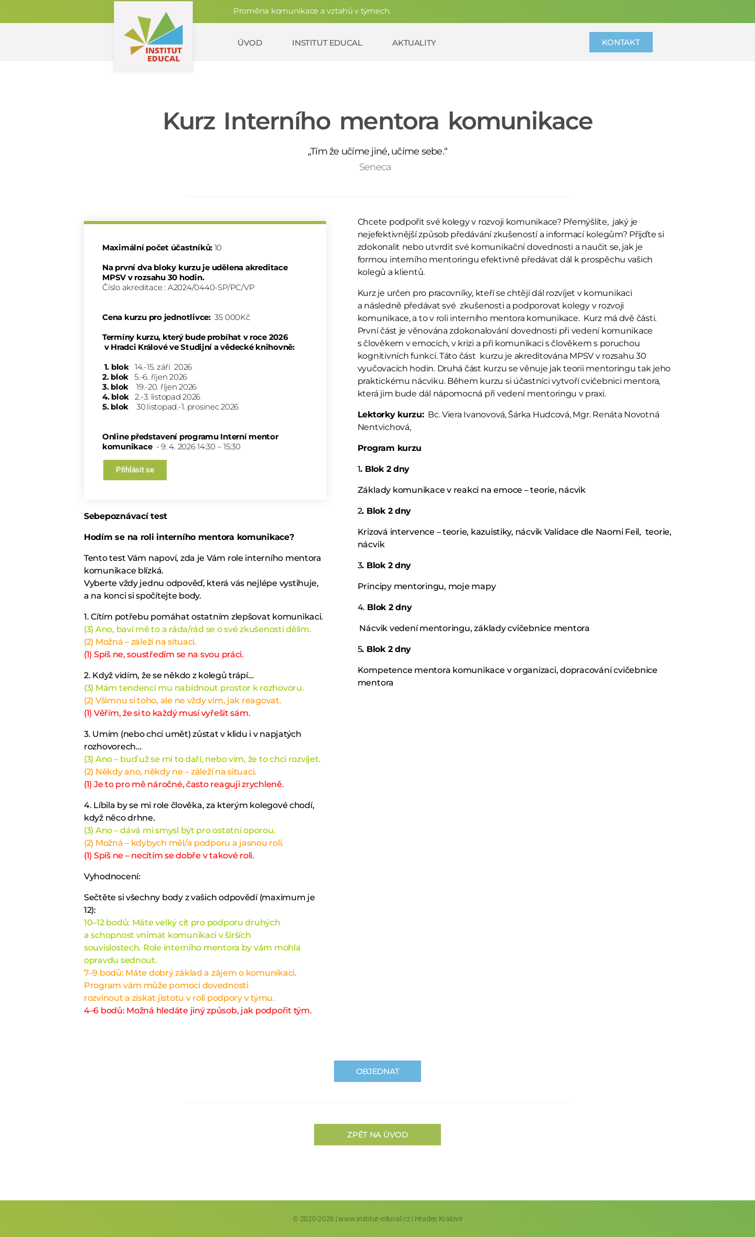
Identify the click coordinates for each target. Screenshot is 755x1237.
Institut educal (327, 43)
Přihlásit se (135, 469)
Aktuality (414, 43)
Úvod (250, 43)
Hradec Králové (438, 1218)
